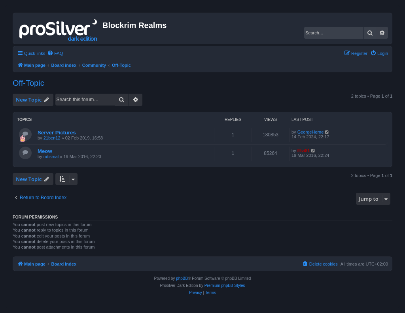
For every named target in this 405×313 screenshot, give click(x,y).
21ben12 (52, 138)
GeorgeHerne (310, 132)
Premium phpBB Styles (224, 285)
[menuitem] (55, 53)
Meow (45, 151)
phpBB (182, 278)
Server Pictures (57, 133)
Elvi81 (303, 150)
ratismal (51, 156)
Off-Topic (28, 83)
